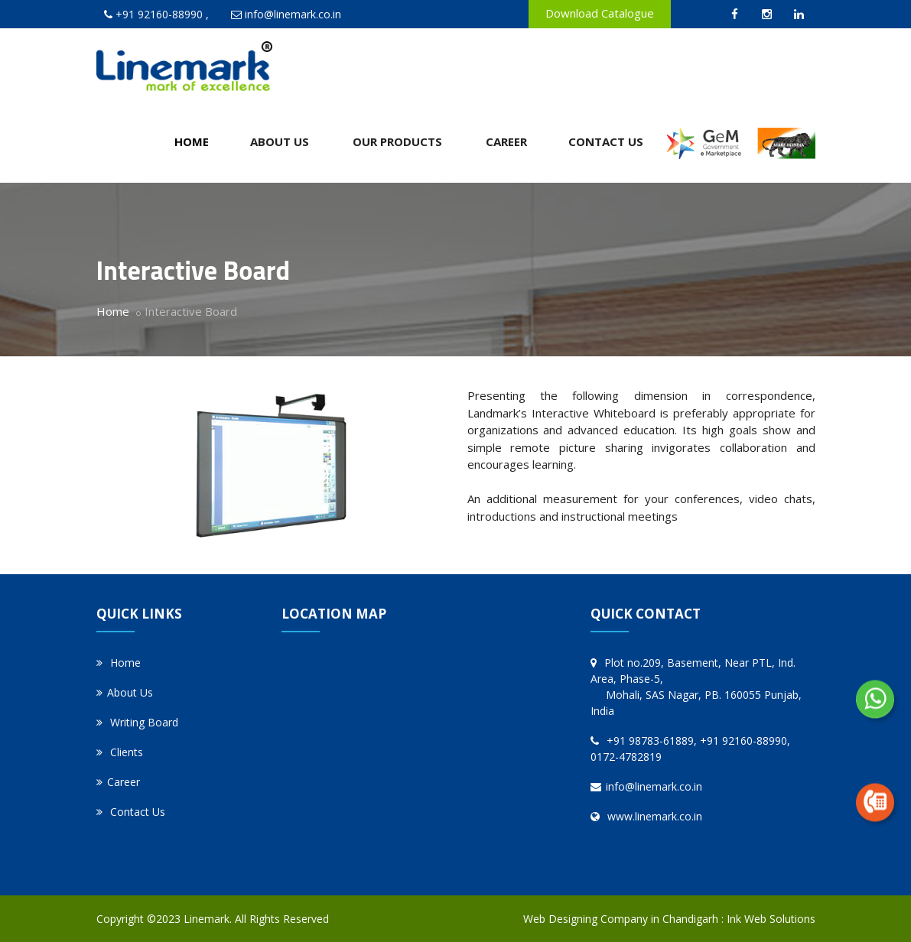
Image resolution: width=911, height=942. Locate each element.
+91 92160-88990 (159, 14)
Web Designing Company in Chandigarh (620, 918)
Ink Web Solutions (771, 918)
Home (191, 141)
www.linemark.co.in (646, 816)
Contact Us (605, 141)
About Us (279, 141)
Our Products (397, 141)
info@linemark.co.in (293, 14)
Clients (119, 752)
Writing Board (137, 722)
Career (506, 141)
